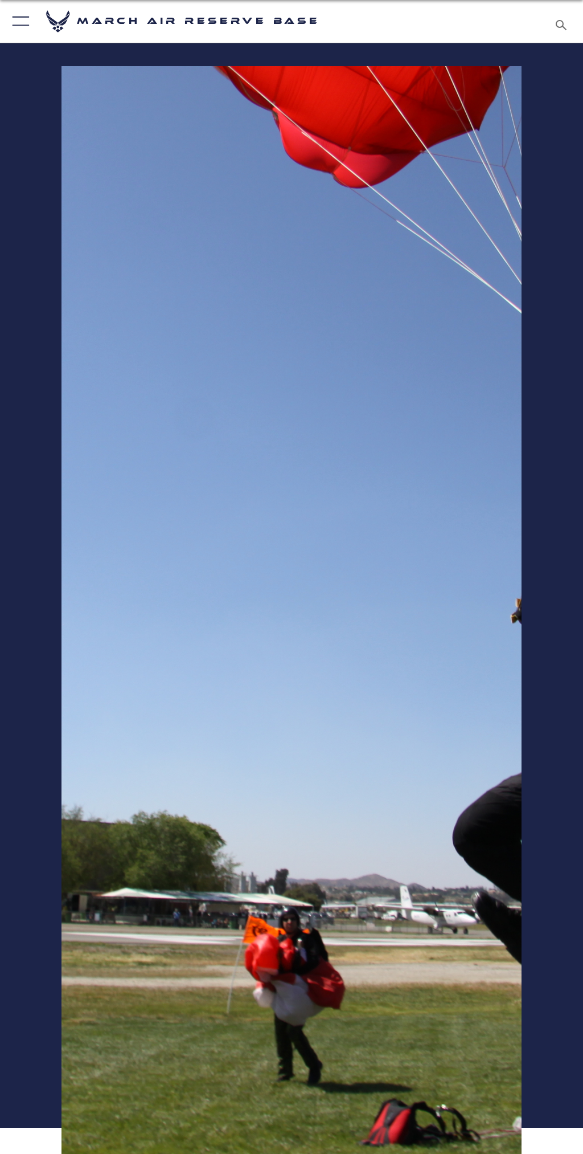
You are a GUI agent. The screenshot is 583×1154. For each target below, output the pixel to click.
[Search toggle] (563, 21)
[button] (18, 21)
